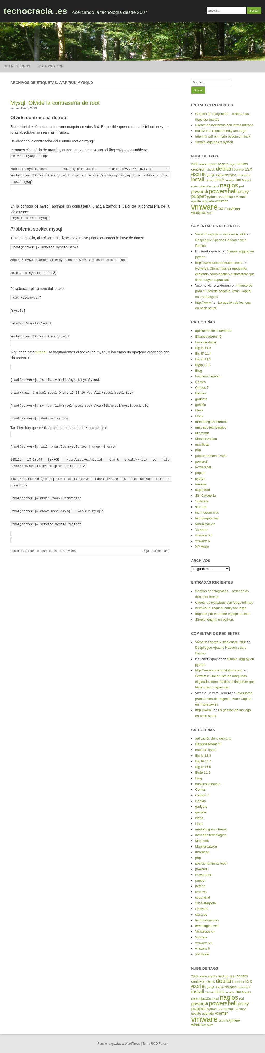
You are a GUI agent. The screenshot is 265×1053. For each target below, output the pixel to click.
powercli (201, 461)
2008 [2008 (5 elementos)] (194, 164)
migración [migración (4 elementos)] (205, 186)
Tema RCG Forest (154, 1044)
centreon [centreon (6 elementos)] (198, 169)
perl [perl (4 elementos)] (241, 186)
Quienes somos (17, 66)
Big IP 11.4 (203, 353)
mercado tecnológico (210, 427)
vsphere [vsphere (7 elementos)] (233, 208)
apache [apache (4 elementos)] (212, 164)
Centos (200, 382)
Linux (199, 416)
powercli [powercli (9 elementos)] (199, 191)
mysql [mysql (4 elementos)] (215, 186)
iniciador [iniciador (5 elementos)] (230, 175)
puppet (200, 473)
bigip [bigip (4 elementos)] (232, 164)
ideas (199, 410)
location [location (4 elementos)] (230, 180)
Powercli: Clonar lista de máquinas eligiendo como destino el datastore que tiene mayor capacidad (225, 274)
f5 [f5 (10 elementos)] (204, 174)
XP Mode (202, 547)
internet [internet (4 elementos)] (209, 180)
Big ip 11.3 (203, 348)
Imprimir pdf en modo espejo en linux (222, 136)
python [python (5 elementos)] (212, 197)
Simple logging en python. (214, 142)
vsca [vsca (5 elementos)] (222, 208)
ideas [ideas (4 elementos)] (219, 175)
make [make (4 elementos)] (194, 186)
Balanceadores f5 (208, 336)
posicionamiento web (210, 456)
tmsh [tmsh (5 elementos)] (242, 197)
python (200, 478)
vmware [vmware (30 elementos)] (204, 207)
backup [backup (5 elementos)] (223, 164)
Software (69, 539)
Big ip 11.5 (203, 359)
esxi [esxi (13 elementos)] (196, 174)
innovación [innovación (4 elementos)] (243, 175)
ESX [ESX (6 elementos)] (248, 169)
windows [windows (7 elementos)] (198, 212)
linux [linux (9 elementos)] (220, 179)
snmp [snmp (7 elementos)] (228, 196)
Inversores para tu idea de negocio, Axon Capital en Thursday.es (223, 291)
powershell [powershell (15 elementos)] (223, 191)
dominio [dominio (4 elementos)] (239, 169)
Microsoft (202, 433)
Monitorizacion (206, 439)
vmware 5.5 (203, 535)
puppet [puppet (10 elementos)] (198, 196)
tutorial (40, 347)
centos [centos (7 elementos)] (242, 164)
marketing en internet (211, 422)
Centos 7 (202, 388)
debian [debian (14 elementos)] (224, 168)
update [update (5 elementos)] (196, 201)
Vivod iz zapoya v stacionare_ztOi (220, 234)
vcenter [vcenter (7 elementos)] (221, 201)
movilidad (202, 444)
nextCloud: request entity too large (220, 131)
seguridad (202, 490)
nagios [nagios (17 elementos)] (229, 185)
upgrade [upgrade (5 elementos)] (208, 201)
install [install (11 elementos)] (197, 179)
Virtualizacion (205, 524)
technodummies (207, 512)
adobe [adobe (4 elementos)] (203, 164)
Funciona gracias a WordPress (119, 1044)
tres (32, 539)
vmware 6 (202, 541)
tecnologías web (207, 518)
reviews (201, 484)
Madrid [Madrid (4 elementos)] (246, 180)
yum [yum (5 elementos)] (210, 213)
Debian (200, 393)
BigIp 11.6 (202, 365)
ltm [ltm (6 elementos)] (238, 180)
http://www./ (203, 302)
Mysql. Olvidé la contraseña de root (55, 103)
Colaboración (50, 66)
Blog (198, 371)
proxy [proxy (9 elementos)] (243, 191)
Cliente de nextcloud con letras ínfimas (224, 125)
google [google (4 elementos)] (211, 175)
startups (201, 507)
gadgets (201, 399)
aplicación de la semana (213, 331)
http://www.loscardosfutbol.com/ (218, 263)
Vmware (201, 530)
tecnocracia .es (35, 11)
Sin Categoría (205, 495)
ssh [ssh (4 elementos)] (236, 197)
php (198, 450)
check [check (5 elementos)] (210, 169)
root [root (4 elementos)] (220, 197)
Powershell (203, 467)
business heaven (207, 376)
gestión (200, 405)
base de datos (51, 539)
